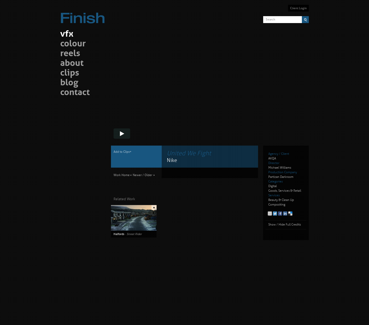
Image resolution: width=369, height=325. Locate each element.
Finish (84, 15)
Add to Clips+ (122, 152)
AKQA (272, 158)
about (72, 63)
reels (70, 53)
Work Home (122, 175)
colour (73, 44)
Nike (172, 160)
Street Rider (134, 234)
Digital (272, 186)
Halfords (119, 234)
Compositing (276, 205)
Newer (137, 175)
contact (75, 92)
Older (148, 175)
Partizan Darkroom (280, 177)
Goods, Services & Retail (284, 191)
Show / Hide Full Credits (284, 225)
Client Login (298, 8)
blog (69, 83)
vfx (66, 34)
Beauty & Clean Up (281, 200)
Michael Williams (279, 168)
